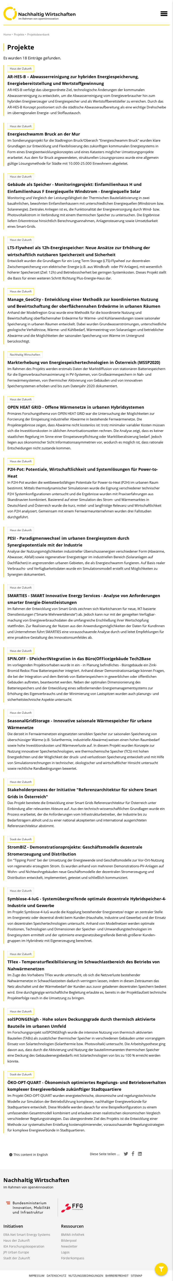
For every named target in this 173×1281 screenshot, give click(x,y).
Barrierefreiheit (117, 1276)
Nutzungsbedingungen (85, 1276)
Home (7, 34)
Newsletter (69, 1246)
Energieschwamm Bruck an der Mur (43, 134)
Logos (65, 1252)
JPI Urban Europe (16, 1252)
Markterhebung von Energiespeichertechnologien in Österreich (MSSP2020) (83, 362)
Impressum (36, 1276)
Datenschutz (56, 1276)
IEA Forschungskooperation (23, 1246)
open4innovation (40, 1187)
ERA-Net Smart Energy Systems (26, 1234)
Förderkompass (72, 1258)
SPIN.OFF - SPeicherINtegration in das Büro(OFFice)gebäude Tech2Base (79, 658)
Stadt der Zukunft (16, 1258)
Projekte (19, 34)
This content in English (28, 1154)
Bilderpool (69, 1240)
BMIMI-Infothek (72, 1234)
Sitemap (136, 1276)
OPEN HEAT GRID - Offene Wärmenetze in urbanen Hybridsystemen (75, 407)
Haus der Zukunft (16, 1240)
